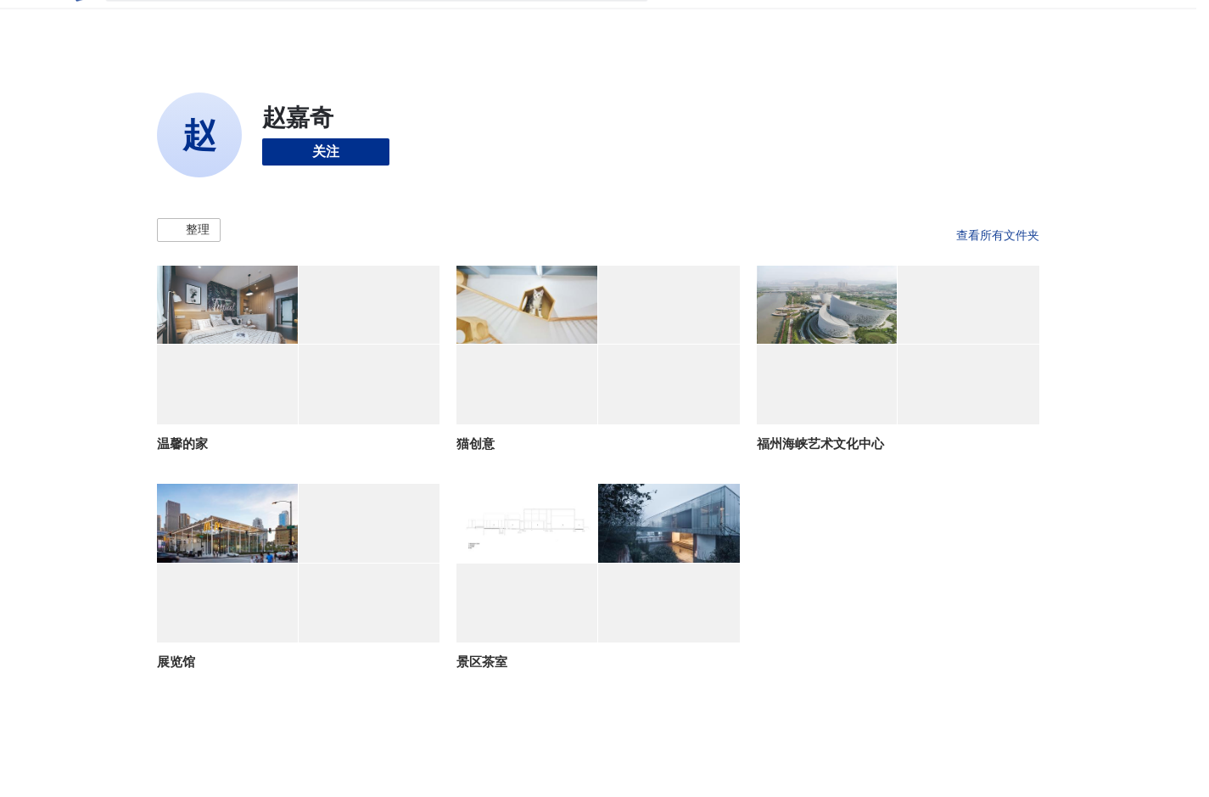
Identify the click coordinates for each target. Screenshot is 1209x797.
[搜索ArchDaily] (390, 24)
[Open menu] (1114, 23)
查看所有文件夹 (997, 235)
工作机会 (814, 23)
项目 (678, 23)
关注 (325, 151)
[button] (189, 230)
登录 (981, 23)
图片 (719, 23)
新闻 (760, 23)
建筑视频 (882, 23)
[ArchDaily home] (78, 24)
